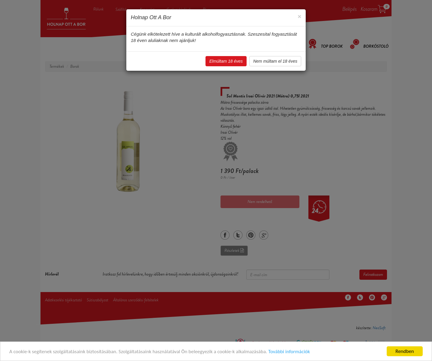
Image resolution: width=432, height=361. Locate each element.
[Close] (299, 16)
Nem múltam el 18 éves (275, 61)
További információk (289, 351)
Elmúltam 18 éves (226, 61)
